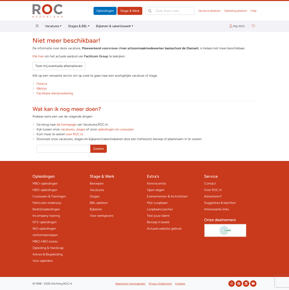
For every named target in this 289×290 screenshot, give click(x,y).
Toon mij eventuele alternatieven (58, 66)
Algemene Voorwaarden (130, 283)
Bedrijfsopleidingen (46, 209)
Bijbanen (96, 209)
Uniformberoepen (45, 235)
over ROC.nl (74, 134)
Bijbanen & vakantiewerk (113, 26)
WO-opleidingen (44, 228)
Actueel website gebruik (164, 228)
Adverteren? (213, 196)
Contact (210, 183)
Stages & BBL (77, 26)
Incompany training (46, 216)
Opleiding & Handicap (48, 248)
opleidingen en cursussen (116, 129)
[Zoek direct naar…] (170, 11)
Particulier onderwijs (47, 203)
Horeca (42, 84)
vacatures (67, 129)
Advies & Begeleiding (48, 254)
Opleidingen (105, 11)
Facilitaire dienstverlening (55, 93)
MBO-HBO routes (45, 241)
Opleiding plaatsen (235, 10)
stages (80, 129)
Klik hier (38, 56)
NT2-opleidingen (45, 222)
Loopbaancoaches (160, 209)
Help (253, 10)
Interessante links (216, 209)
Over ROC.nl (213, 190)
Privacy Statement (160, 283)
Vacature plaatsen (209, 10)
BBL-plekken (99, 203)
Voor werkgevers (101, 216)
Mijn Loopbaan (157, 203)
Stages (95, 196)
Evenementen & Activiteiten (167, 196)
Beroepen (97, 183)
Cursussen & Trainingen (49, 196)
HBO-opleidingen (45, 190)
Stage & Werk (129, 11)
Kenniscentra (156, 183)
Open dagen (155, 190)
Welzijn (42, 88)
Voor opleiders (43, 261)
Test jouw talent (158, 216)
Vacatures (52, 26)
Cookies (180, 283)
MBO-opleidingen (45, 183)
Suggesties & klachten (220, 203)
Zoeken (98, 149)
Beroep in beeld (158, 222)
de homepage (66, 124)
